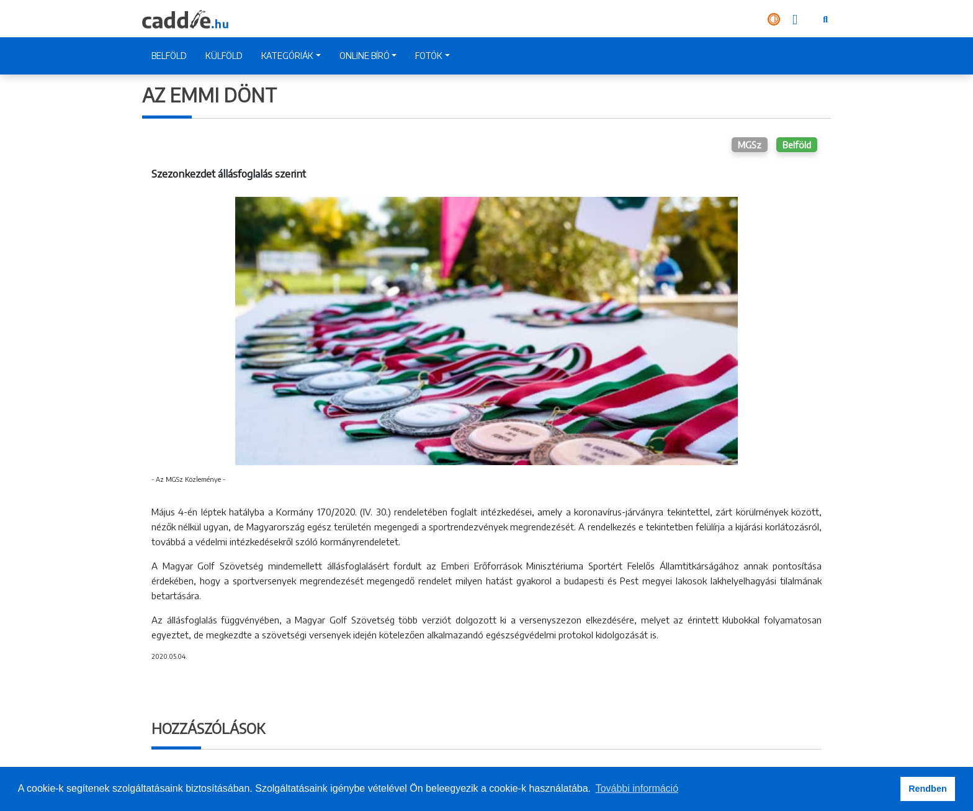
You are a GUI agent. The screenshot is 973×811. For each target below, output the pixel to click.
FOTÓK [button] (428, 55)
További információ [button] (637, 788)
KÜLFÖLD (224, 55)
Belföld (796, 144)
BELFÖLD (169, 55)
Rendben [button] (927, 789)
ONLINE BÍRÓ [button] (364, 55)
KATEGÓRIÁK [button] (287, 55)
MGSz (749, 144)
